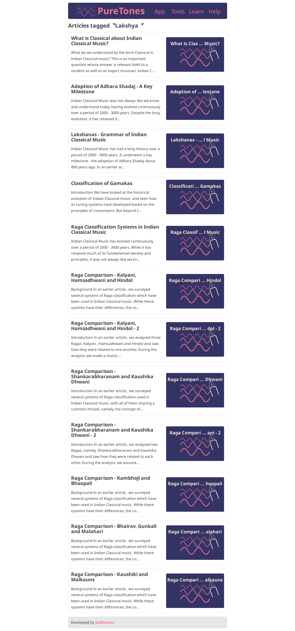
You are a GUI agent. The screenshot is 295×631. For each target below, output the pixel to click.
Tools (178, 11)
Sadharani (104, 622)
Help (215, 11)
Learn (196, 11)
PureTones (121, 10)
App (160, 11)
